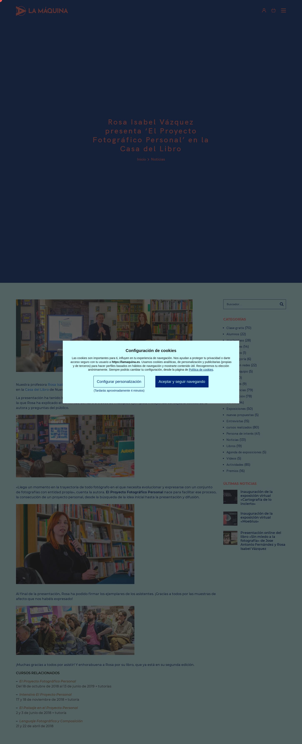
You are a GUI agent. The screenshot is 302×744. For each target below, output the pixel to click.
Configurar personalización (119, 382)
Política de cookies (201, 369)
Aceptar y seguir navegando (182, 382)
